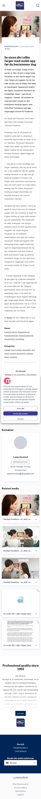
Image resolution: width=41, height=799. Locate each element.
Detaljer (20, 419)
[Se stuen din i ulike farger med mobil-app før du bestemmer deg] (20, 599)
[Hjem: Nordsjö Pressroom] (20, 5)
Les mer (20, 713)
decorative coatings (25, 353)
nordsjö (13, 353)
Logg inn (20, 794)
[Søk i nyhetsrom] (38, 5)
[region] (20, 399)
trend (13, 350)
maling (19, 350)
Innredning (19, 339)
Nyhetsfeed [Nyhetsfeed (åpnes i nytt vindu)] (20, 791)
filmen (9, 317)
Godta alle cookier (20, 413)
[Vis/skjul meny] (3, 5)
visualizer (13, 357)
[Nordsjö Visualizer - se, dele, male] (20, 505)
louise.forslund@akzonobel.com (20, 473)
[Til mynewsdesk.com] (20, 777)
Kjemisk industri (10, 332)
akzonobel (26, 350)
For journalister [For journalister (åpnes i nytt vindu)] (20, 787)
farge (6, 357)
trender (7, 350)
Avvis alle (20, 408)
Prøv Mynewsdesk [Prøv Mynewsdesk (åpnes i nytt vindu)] (20, 784)
